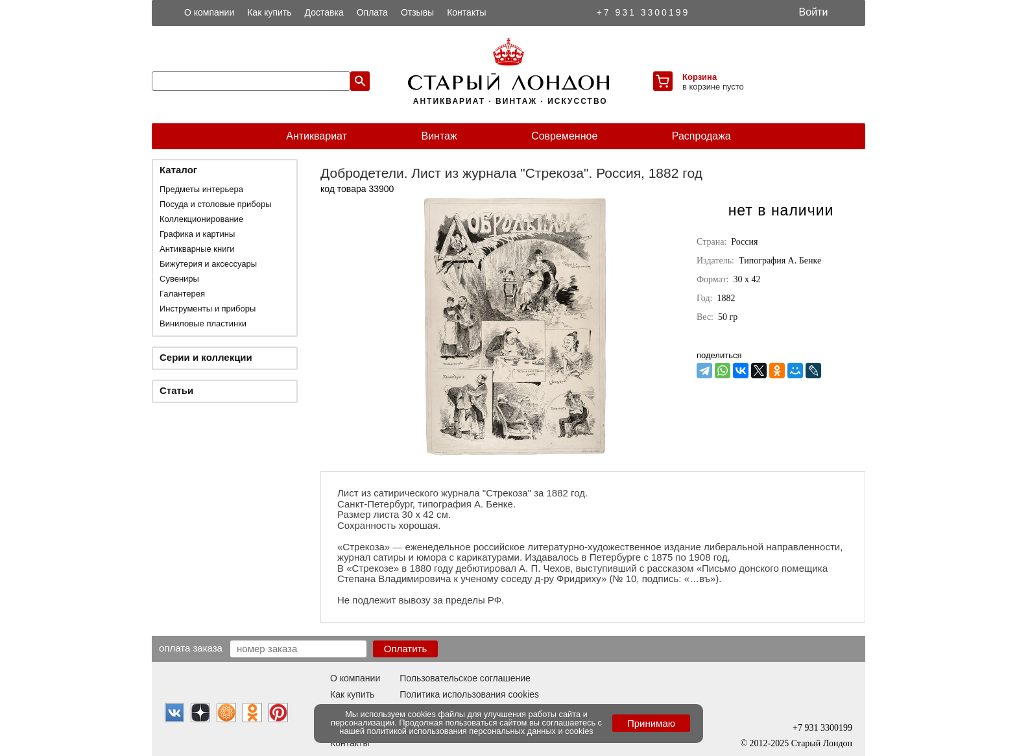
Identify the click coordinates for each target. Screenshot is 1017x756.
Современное (564, 135)
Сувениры (179, 279)
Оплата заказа (190, 647)
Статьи (176, 390)
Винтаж (439, 135)
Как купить (269, 12)
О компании (209, 12)
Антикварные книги (197, 249)
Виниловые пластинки (203, 323)
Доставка (324, 12)
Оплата (372, 12)
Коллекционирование (201, 219)
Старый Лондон (821, 743)
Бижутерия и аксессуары (208, 264)
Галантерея (182, 294)
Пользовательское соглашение (465, 678)
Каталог (178, 169)
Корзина (699, 77)
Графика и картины (197, 234)
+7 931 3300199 (643, 12)
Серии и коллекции (206, 357)
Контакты (466, 12)
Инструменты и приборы (208, 308)
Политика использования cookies (469, 694)
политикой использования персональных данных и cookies (480, 731)
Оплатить (405, 648)
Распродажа (701, 135)
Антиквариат (316, 135)
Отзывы (417, 12)
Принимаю (651, 723)
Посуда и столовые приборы (216, 204)
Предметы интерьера (201, 189)
